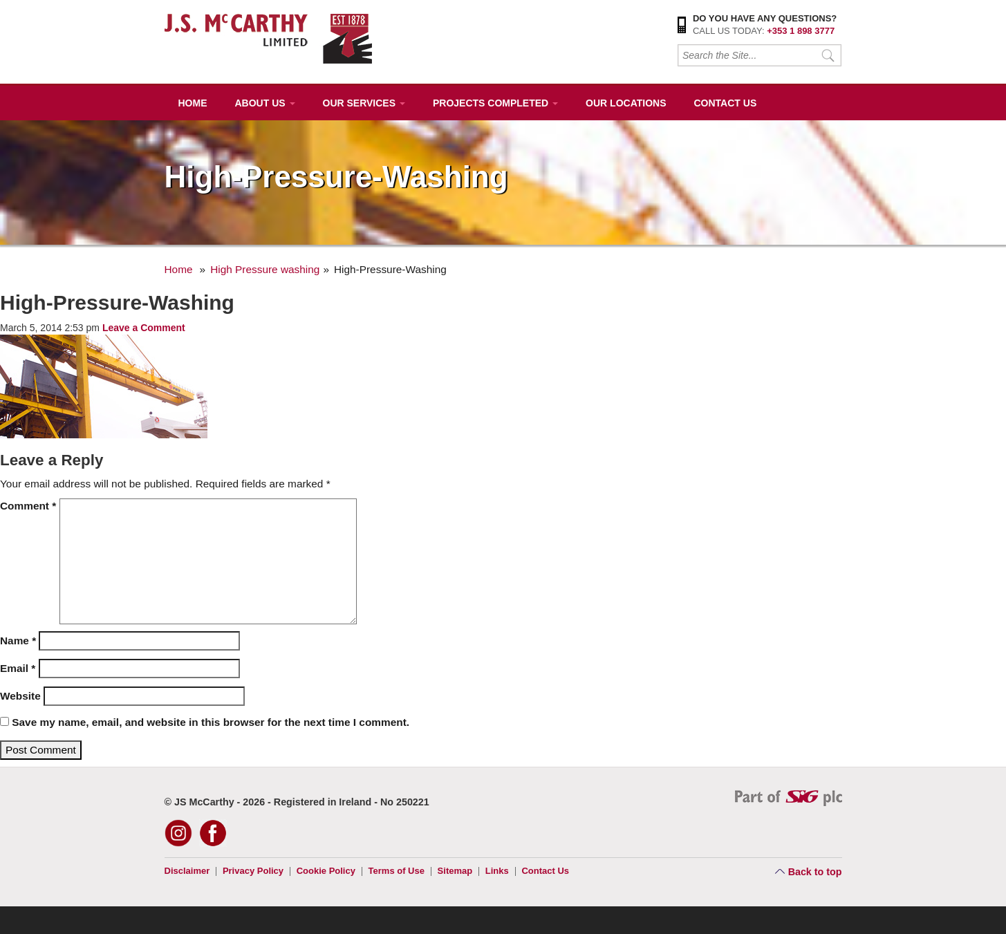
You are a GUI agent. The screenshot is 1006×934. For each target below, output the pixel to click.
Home (192, 103)
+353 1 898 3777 (801, 31)
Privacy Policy (253, 871)
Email (17, 668)
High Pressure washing (264, 269)
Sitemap (455, 871)
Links (497, 871)
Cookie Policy (326, 871)
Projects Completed (495, 103)
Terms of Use (397, 871)
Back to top (815, 871)
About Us (265, 103)
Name (18, 640)
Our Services (364, 103)
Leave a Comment (143, 327)
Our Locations (626, 103)
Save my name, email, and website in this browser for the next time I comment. (210, 722)
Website (20, 696)
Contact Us (724, 103)
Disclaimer (187, 871)
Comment (28, 506)
